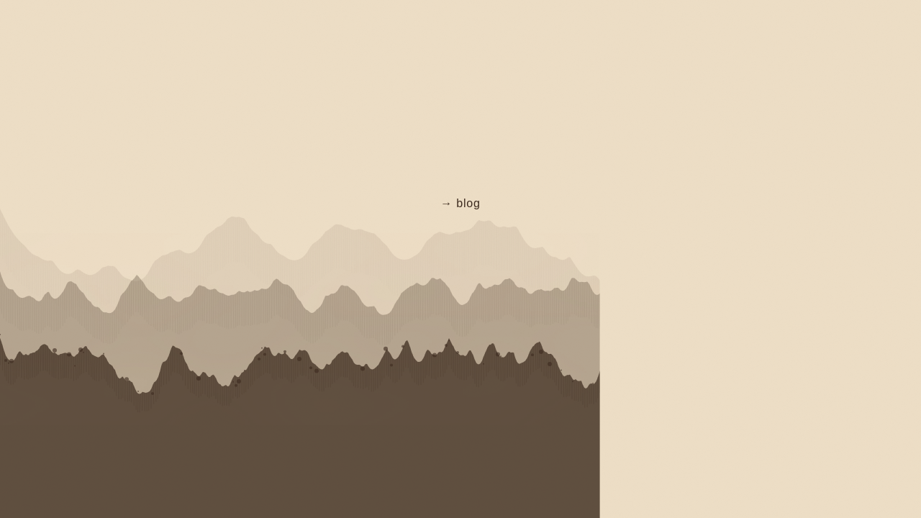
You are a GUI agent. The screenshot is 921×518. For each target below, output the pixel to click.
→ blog (460, 203)
